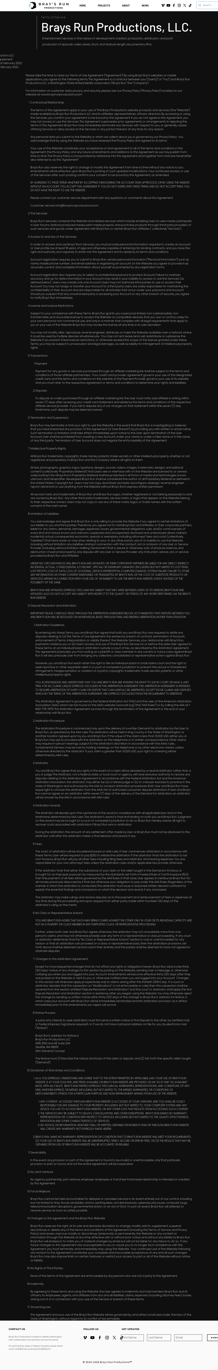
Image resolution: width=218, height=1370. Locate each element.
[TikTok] (190, 5)
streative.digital (101, 1368)
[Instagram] (179, 5)
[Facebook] (174, 5)
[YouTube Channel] (168, 5)
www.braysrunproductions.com (61, 94)
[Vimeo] (163, 5)
